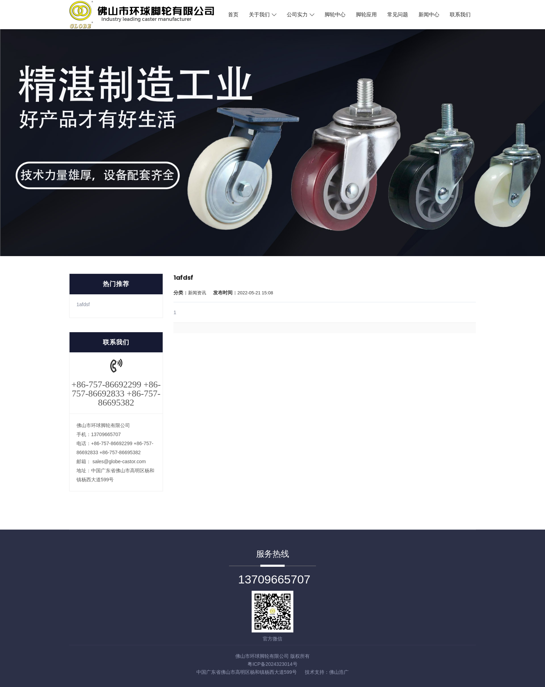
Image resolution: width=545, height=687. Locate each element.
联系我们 (460, 14)
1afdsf (83, 304)
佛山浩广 (339, 672)
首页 (233, 14)
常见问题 (397, 14)
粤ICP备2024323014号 (272, 664)
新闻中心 (428, 14)
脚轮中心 (335, 14)
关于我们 (262, 14)
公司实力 (300, 14)
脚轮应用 (366, 14)
